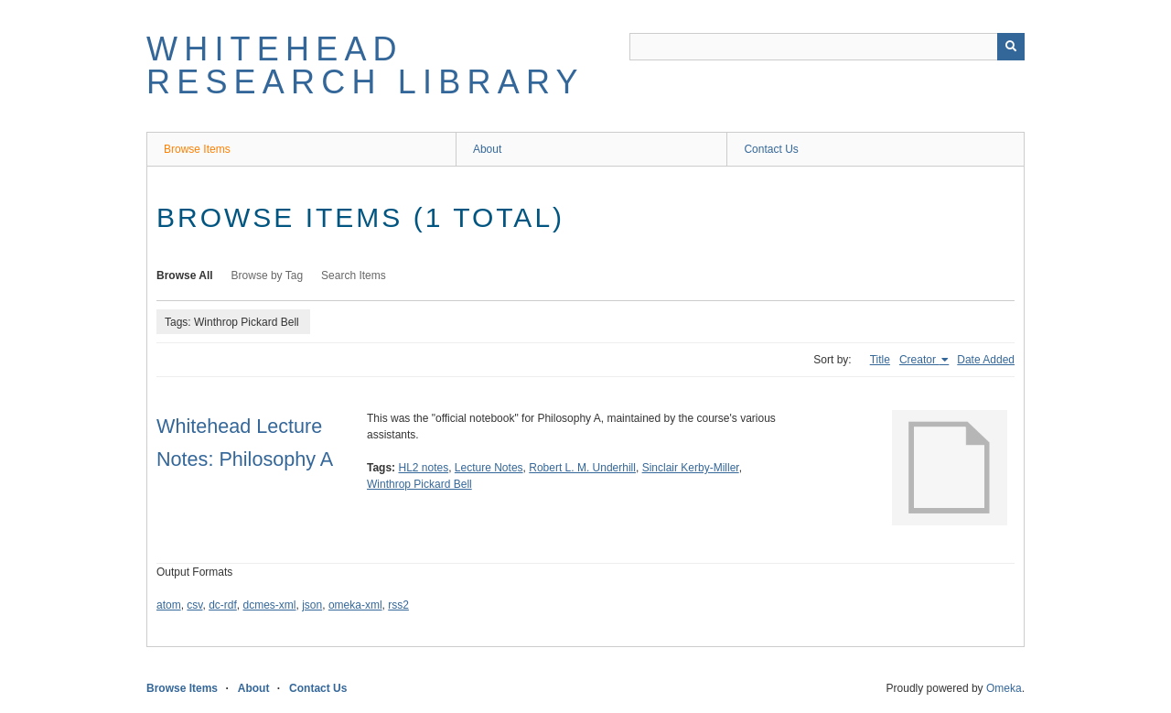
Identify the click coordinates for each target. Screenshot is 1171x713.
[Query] (827, 46)
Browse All (184, 275)
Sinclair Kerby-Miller (690, 467)
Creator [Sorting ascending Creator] (919, 359)
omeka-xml (355, 605)
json (312, 605)
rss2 (398, 605)
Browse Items (197, 149)
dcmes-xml (269, 605)
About (487, 149)
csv (194, 605)
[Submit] (1011, 46)
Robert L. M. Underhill (582, 467)
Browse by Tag (267, 275)
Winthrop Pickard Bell (419, 484)
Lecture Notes (489, 467)
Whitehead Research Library (365, 65)
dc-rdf (223, 605)
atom (168, 605)
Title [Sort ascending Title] (880, 359)
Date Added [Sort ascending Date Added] (986, 359)
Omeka (1004, 688)
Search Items (353, 275)
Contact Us (771, 149)
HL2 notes (423, 467)
